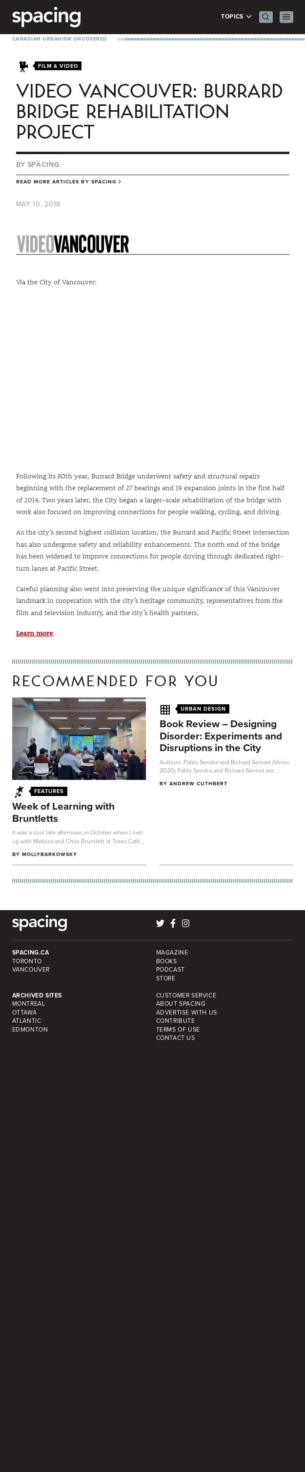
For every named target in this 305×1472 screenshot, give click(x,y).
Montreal (28, 1003)
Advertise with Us (186, 1012)
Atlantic (26, 1020)
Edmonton (30, 1029)
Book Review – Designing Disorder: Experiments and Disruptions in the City (221, 735)
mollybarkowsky (50, 854)
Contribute (175, 1020)
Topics (236, 17)
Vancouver (31, 969)
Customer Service (186, 995)
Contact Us (175, 1038)
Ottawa (24, 1012)
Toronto (27, 961)
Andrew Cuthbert (198, 783)
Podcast (170, 969)
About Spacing (181, 1003)
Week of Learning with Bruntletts (63, 812)
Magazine (172, 952)
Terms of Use (178, 1029)
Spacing (44, 164)
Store (166, 978)
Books (166, 961)
